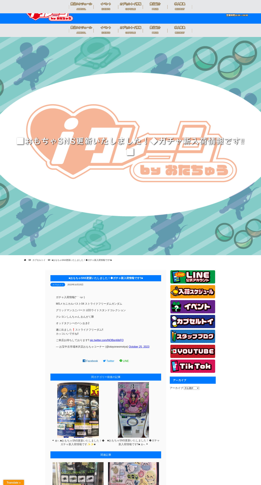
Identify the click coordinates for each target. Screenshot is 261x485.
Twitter (108, 361)
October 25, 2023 (139, 346)
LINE (124, 361)
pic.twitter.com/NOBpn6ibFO (107, 340)
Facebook (90, 361)
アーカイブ (176, 388)
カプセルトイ (57, 285)
